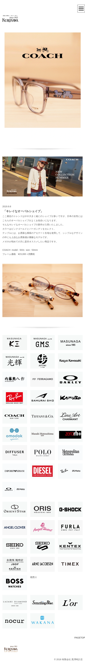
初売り (33, 577)
